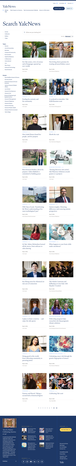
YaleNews (9, 7)
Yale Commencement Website (30, 10)
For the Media (63, 447)
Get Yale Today (65, 429)
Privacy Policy (62, 453)
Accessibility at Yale (64, 451)
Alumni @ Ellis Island (44, 10)
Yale (62, 462)
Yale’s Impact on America (16, 10)
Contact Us (62, 449)
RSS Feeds (62, 445)
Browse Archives (64, 443)
